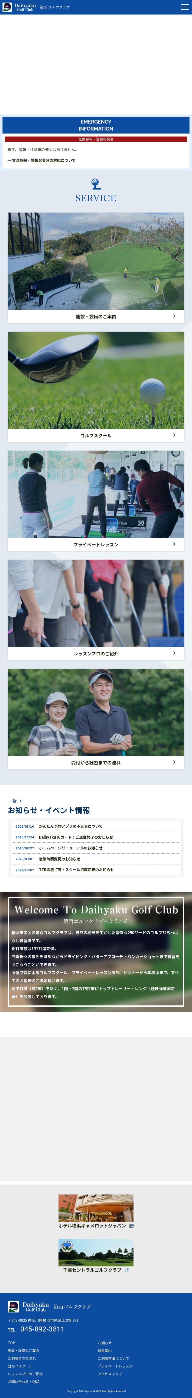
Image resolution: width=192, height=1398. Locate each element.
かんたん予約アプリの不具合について (71, 826)
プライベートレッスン (96, 544)
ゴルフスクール (96, 435)
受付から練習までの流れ (96, 762)
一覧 (12, 801)
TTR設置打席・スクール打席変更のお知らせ (76, 869)
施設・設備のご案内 (96, 316)
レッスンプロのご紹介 (96, 653)
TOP (11, 1342)
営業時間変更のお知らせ (59, 858)
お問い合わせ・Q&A (24, 1381)
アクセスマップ (110, 1373)
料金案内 (105, 1350)
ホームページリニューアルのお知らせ (70, 847)
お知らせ (105, 1342)
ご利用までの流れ (22, 1358)
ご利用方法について (113, 1358)
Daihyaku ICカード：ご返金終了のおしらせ (76, 837)
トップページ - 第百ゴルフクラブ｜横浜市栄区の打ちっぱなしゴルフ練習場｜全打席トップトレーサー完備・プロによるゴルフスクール (36, 7)
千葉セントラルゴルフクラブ (92, 1269)
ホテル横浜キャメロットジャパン (92, 1225)
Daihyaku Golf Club (92, 1391)
